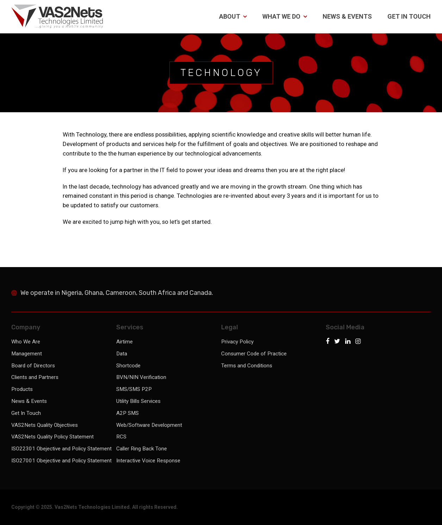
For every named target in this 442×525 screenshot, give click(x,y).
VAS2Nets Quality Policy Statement (52, 437)
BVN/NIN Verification (141, 377)
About (233, 16)
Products (22, 389)
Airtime (124, 342)
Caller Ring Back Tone (141, 448)
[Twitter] (339, 342)
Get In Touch (409, 16)
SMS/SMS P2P (134, 389)
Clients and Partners (34, 377)
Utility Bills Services (138, 401)
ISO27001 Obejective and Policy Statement (61, 460)
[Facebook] (329, 342)
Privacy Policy (237, 342)
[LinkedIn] (349, 342)
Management (26, 353)
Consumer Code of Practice (254, 353)
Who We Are (25, 342)
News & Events (347, 16)
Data (121, 353)
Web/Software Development (149, 425)
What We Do (284, 16)
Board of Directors (33, 365)
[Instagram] (358, 342)
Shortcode (128, 365)
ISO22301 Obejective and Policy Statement (61, 448)
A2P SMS (127, 413)
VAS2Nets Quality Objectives (44, 425)
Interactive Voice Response (148, 460)
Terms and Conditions (246, 365)
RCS (121, 437)
